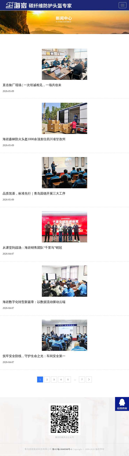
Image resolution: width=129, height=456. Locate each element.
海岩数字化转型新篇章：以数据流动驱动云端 (34, 302)
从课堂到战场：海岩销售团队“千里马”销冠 (32, 247)
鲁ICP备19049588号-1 (62, 449)
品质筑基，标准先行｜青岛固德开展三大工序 (34, 193)
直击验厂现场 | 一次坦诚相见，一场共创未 (32, 85)
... (75, 379)
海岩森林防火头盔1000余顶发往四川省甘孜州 (34, 139)
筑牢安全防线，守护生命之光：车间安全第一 (34, 356)
